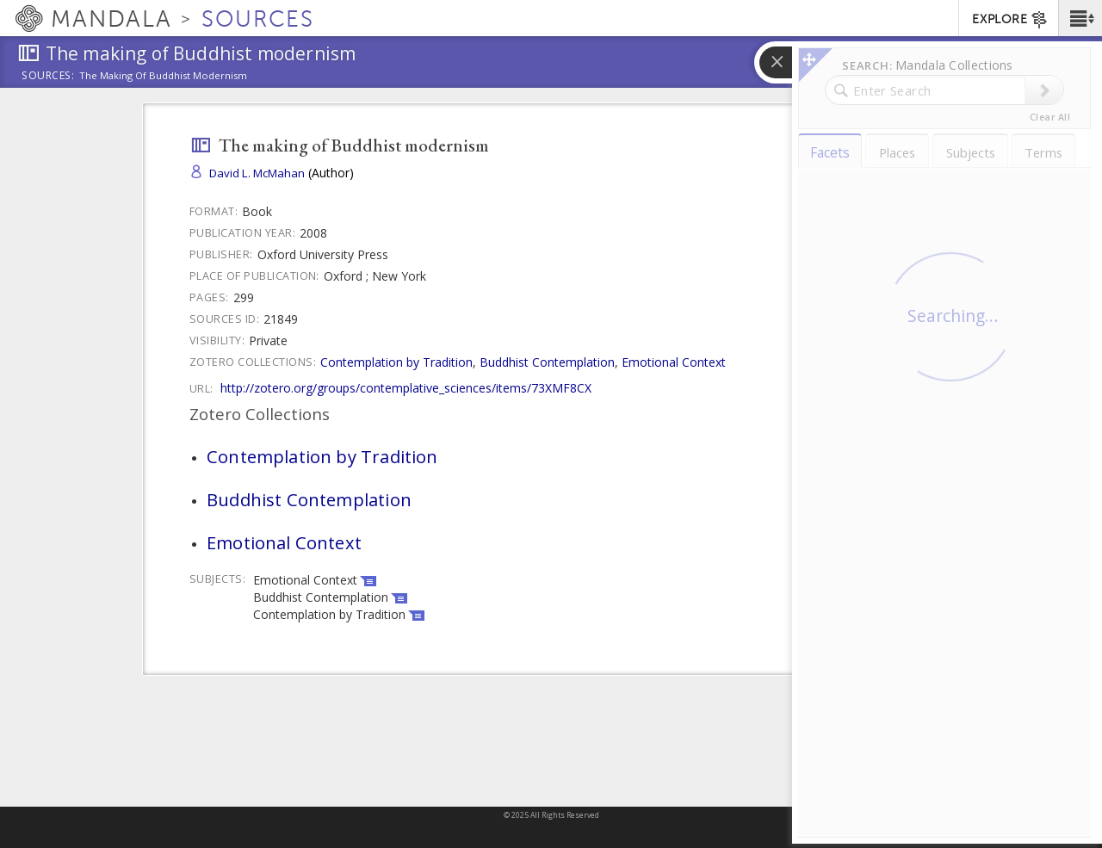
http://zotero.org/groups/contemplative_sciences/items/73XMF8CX (405, 388)
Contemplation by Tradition (396, 362)
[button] (1080, 18)
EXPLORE (1010, 19)
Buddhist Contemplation (547, 362)
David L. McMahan (257, 173)
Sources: (48, 77)
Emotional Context (674, 362)
